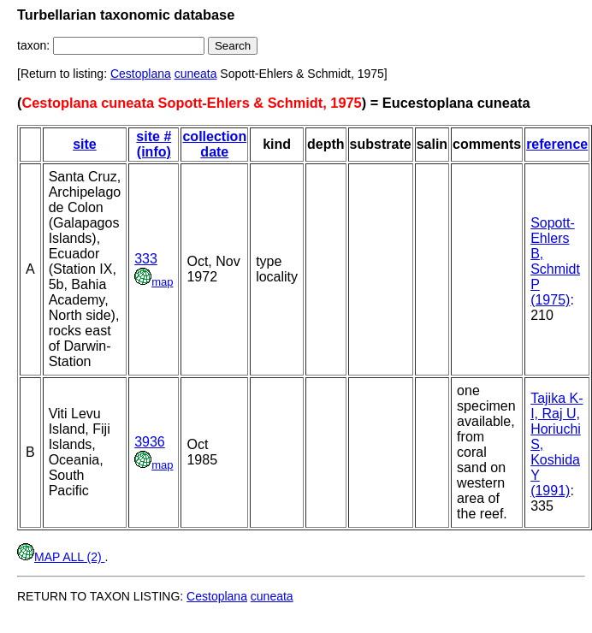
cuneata (196, 73)
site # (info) (153, 144)
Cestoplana (140, 73)
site (85, 144)
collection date (214, 144)
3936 (149, 442)
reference (557, 144)
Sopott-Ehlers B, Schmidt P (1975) (555, 261)
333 (145, 258)
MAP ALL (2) (60, 557)
